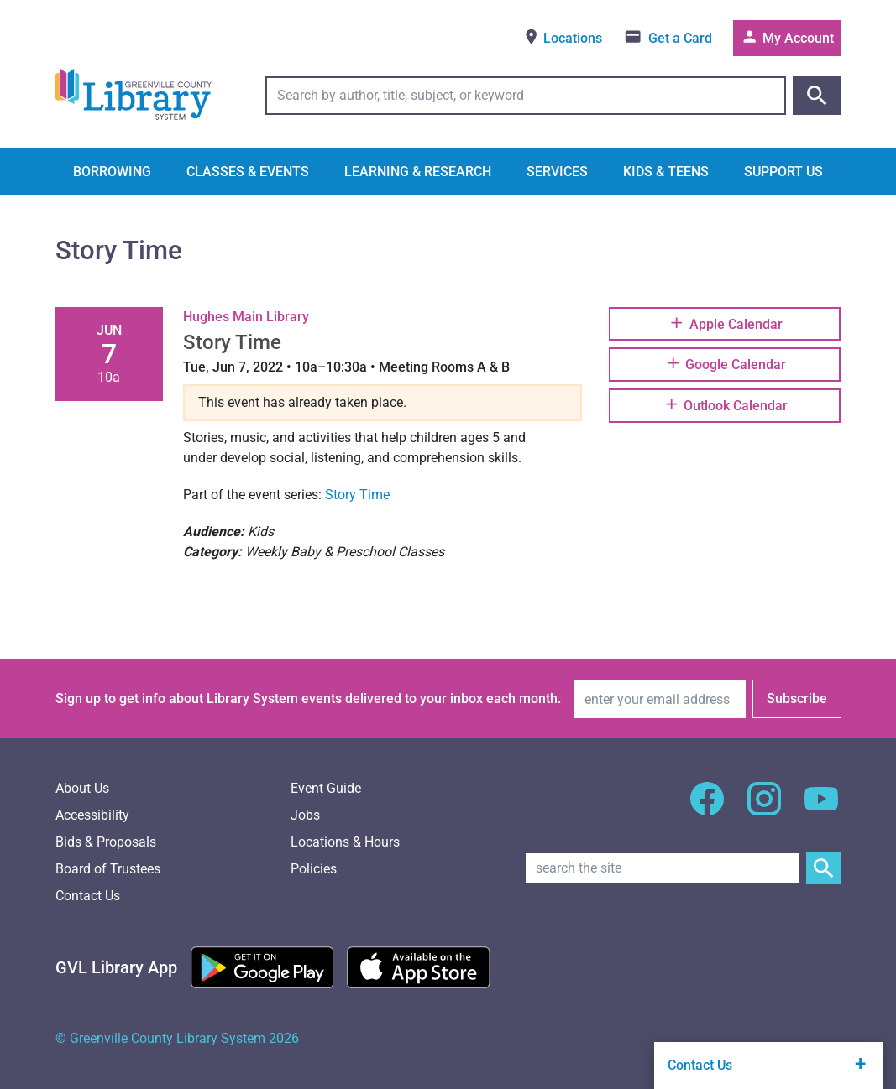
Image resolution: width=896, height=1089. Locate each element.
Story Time (357, 495)
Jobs (305, 815)
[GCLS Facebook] (707, 808)
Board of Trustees (107, 869)
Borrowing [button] (112, 172)
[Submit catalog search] (817, 95)
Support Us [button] (783, 172)
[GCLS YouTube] (821, 808)
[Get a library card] (668, 38)
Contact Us (87, 896)
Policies (314, 869)
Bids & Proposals (105, 842)
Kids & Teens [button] (666, 172)
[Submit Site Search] (823, 868)
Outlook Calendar (725, 404)
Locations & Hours (345, 842)
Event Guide (326, 788)
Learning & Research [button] (417, 172)
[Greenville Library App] (116, 967)
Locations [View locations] (562, 37)
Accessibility (92, 815)
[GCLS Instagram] (764, 808)
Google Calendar (725, 363)
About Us (82, 788)
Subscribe (797, 698)
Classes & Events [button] (247, 172)
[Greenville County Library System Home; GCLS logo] (133, 95)
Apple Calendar (725, 323)
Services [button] (557, 172)
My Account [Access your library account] (787, 37)
